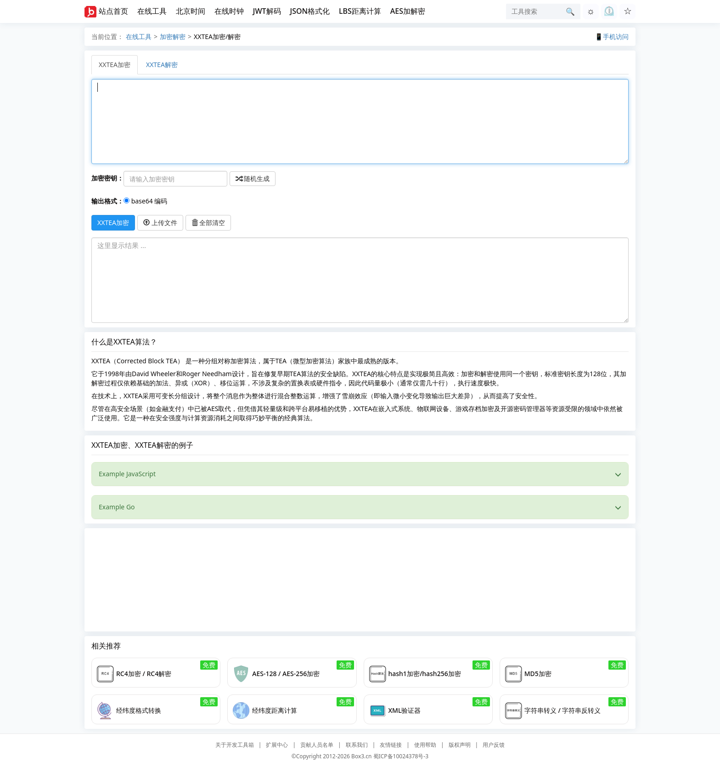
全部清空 (208, 222)
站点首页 (113, 11)
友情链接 (391, 745)
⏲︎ (609, 11)
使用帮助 (425, 745)
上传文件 (160, 222)
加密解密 (173, 36)
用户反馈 (494, 745)
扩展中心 (277, 745)
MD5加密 (537, 673)
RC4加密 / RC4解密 (143, 673)
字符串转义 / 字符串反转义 (562, 710)
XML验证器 (404, 710)
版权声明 (460, 745)
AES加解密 (407, 11)
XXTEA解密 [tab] (162, 64)
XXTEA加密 (113, 222)
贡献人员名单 (316, 745)
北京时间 (190, 11)
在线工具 (152, 11)
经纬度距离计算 (274, 710)
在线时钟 (229, 11)
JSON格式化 (310, 11)
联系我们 (357, 745)
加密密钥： (107, 178)
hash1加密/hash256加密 (424, 673)
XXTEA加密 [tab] (114, 64)
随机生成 (253, 178)
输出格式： (107, 201)
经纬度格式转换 (138, 710)
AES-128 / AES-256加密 (286, 673)
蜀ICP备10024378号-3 (401, 756)
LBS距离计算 (360, 11)
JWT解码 (267, 11)
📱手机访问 (612, 36)
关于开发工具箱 (234, 745)
